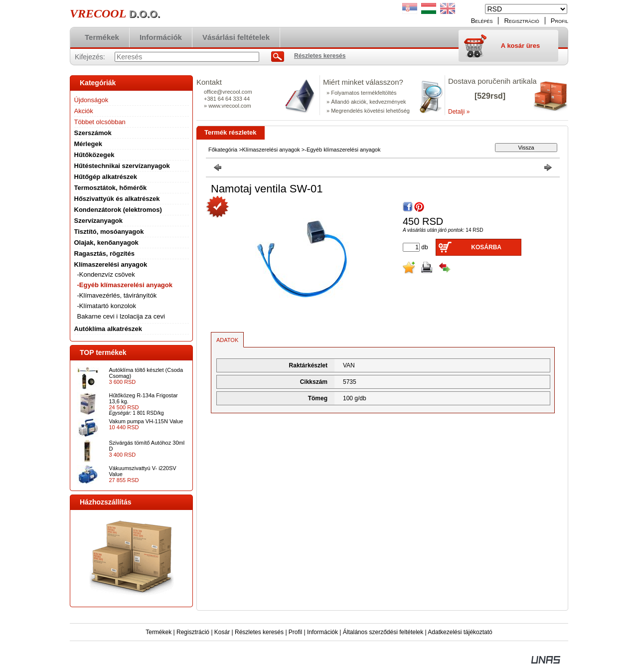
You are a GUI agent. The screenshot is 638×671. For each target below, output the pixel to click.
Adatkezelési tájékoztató (460, 632)
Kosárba (486, 247)
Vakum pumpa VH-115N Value (146, 421)
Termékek (158, 632)
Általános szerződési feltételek (383, 632)
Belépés (482, 20)
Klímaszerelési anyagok (271, 150)
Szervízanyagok (98, 220)
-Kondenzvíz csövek (106, 274)
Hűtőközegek (94, 155)
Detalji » (459, 111)
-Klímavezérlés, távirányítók (117, 295)
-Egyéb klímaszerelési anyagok (124, 285)
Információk (322, 632)
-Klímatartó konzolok (107, 306)
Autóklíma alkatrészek (108, 329)
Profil (295, 632)
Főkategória (222, 150)
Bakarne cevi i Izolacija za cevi (121, 316)
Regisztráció (192, 632)
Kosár (222, 632)
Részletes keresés (259, 632)
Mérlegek (88, 144)
